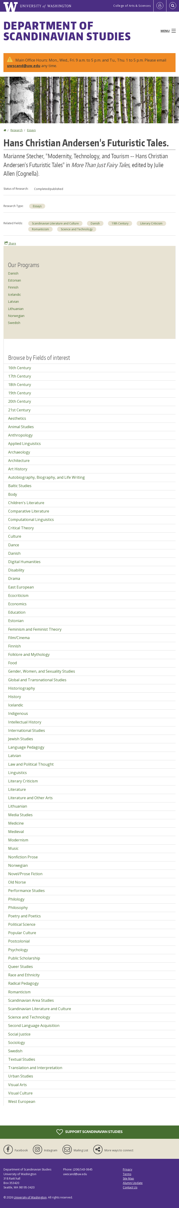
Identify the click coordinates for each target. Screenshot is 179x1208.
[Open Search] (172, 6)
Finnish (13, 287)
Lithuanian (16, 308)
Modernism (18, 840)
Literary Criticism (151, 223)
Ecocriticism (18, 595)
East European (21, 587)
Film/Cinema (19, 637)
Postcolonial (19, 941)
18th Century (19, 384)
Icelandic (14, 294)
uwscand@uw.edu (23, 65)
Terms (127, 1174)
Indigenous (18, 713)
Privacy (127, 1169)
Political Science (21, 924)
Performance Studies (26, 890)
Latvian (13, 301)
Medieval (16, 831)
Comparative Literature (28, 511)
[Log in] (160, 6)
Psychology (18, 949)
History (14, 696)
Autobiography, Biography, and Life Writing (46, 477)
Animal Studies (21, 426)
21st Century (19, 410)
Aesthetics (17, 418)
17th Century (19, 376)
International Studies (26, 730)
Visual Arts (17, 1084)
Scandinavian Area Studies (31, 1000)
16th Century (19, 367)
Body (12, 494)
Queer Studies (20, 966)
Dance (13, 544)
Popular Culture (22, 932)
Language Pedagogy (26, 747)
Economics (17, 603)
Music (13, 848)
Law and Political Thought (31, 764)
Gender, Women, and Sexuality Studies (41, 671)
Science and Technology (77, 229)
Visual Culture (20, 1093)
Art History (17, 468)
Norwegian (16, 315)
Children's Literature (26, 502)
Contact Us (130, 1187)
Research (16, 130)
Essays (31, 130)
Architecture (19, 460)
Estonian (14, 280)
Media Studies (20, 814)
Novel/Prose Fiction (25, 873)
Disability (16, 570)
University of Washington (30, 1197)
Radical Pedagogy (23, 983)
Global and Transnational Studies (37, 679)
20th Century (19, 401)
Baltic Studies (19, 485)
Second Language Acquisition (33, 1025)
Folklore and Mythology (29, 654)
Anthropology (20, 435)
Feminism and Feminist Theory (35, 629)
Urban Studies (20, 1076)
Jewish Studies (20, 738)
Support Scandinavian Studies (89, 1132)
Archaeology (19, 452)
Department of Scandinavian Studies (67, 30)
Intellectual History (24, 722)
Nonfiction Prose (23, 857)
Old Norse (17, 882)
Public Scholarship (24, 958)
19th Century (120, 223)
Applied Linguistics (24, 443)
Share (10, 243)
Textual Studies (21, 1059)
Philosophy (18, 907)
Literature (17, 789)
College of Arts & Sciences (132, 6)
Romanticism (40, 229)
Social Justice (19, 1034)
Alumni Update (133, 1183)
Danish (95, 223)
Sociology (16, 1042)
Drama (14, 578)
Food (12, 662)
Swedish (14, 322)
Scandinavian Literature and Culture (55, 223)
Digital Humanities (24, 561)
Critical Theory (21, 527)
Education (16, 612)
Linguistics (17, 772)
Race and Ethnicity (24, 974)
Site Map (128, 1178)
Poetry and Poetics (24, 916)
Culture (14, 536)
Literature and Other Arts (30, 797)
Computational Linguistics (31, 519)
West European (21, 1101)
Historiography (21, 688)
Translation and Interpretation (35, 1067)
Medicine (16, 823)
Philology (16, 899)
